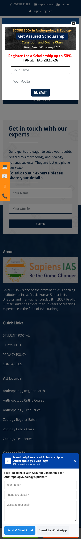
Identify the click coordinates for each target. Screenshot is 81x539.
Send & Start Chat (20, 530)
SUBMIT (40, 92)
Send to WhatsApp (53, 530)
